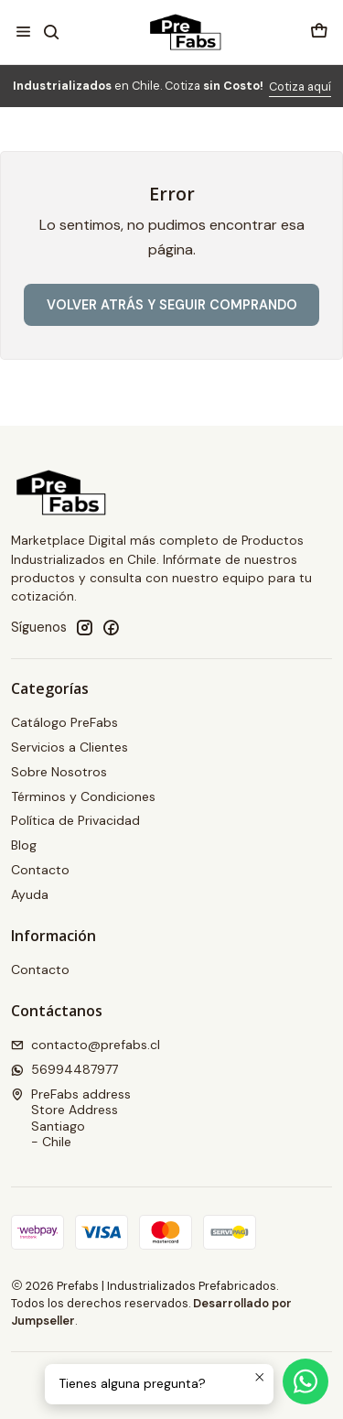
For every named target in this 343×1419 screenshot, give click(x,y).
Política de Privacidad (75, 820)
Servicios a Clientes (69, 747)
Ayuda (29, 894)
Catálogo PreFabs (64, 722)
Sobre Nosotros (59, 772)
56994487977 (64, 1069)
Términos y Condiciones (83, 796)
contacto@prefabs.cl (85, 1044)
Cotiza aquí (300, 86)
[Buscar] (50, 31)
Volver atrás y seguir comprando (172, 305)
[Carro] (319, 31)
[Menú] (23, 31)
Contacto (40, 869)
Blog (24, 845)
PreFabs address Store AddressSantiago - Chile (71, 1118)
